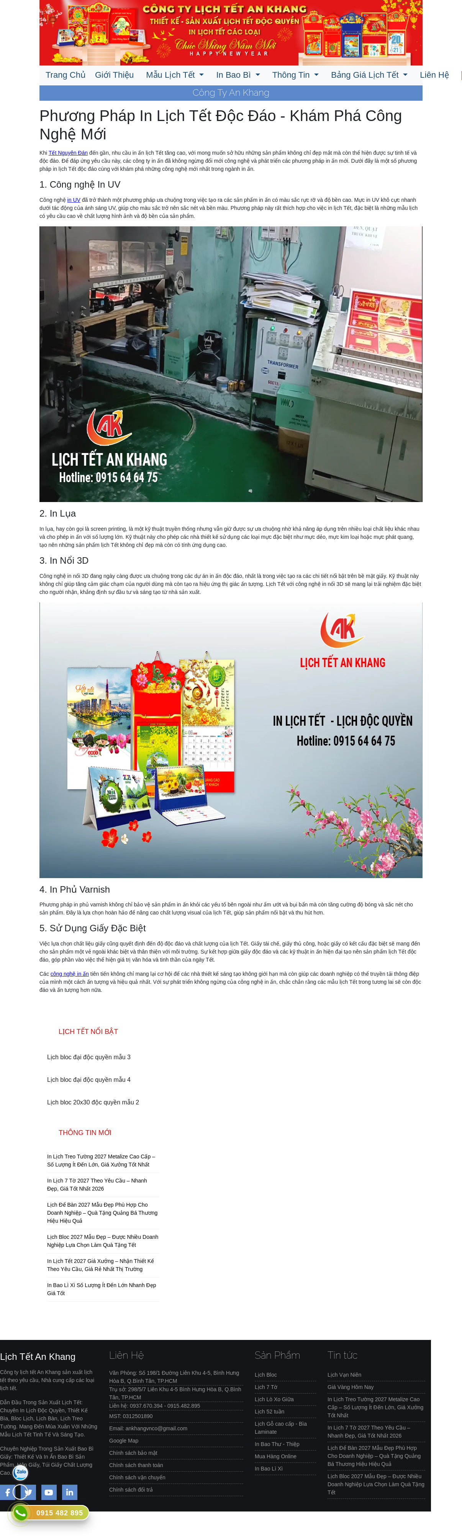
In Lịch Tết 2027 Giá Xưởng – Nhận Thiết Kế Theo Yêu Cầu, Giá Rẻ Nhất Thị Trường (100, 1265)
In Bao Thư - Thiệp (277, 1444)
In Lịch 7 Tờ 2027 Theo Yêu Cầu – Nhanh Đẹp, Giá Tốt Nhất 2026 (97, 1185)
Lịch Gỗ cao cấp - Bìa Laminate (281, 1428)
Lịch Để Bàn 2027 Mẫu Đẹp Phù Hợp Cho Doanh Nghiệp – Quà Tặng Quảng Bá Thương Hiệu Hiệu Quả (102, 1213)
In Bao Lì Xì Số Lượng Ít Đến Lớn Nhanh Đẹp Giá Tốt (101, 1289)
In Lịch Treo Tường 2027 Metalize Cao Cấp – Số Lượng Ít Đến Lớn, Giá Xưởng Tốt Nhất (101, 1160)
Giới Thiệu (114, 75)
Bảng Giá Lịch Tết (366, 75)
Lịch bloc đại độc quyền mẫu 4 (89, 1079)
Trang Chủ (66, 75)
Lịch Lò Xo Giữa (274, 1399)
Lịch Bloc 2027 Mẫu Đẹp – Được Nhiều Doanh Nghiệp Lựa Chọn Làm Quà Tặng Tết (102, 1241)
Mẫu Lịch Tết (171, 75)
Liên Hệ (434, 75)
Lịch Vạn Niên (344, 1375)
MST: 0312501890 (131, 1416)
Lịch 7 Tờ (266, 1387)
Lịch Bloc (266, 1375)
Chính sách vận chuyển (137, 1477)
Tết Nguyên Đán (68, 153)
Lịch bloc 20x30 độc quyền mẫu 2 (93, 1102)
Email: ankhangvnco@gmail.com (148, 1428)
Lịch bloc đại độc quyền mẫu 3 (89, 1057)
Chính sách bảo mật (133, 1453)
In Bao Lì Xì (269, 1469)
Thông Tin (292, 75)
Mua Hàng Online (276, 1456)
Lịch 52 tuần (269, 1411)
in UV (73, 200)
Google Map (123, 1441)
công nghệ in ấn (70, 974)
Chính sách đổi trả (131, 1490)
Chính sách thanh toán (136, 1465)
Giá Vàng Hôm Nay (351, 1387)
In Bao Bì (234, 75)
